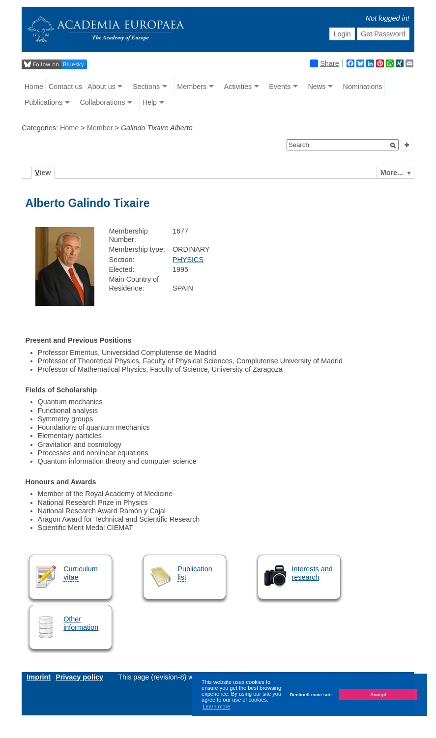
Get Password (383, 34)
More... (391, 173)
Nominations (362, 86)
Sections (146, 86)
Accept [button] (378, 694)
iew (43, 173)
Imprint (39, 677)
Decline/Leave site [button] (311, 694)
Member (100, 128)
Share (324, 63)
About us (101, 86)
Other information (80, 623)
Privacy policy (79, 677)
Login (341, 34)
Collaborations (102, 102)
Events (280, 86)
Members (191, 86)
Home (34, 86)
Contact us (66, 86)
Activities (238, 86)
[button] (393, 145)
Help (149, 102)
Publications (44, 102)
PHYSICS (188, 260)
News (316, 86)
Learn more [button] (216, 706)
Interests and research (312, 573)
